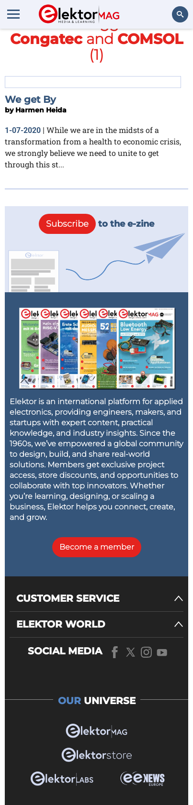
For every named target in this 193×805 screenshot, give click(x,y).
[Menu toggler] (13, 14)
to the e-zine (96, 224)
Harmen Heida (41, 110)
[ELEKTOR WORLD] (99, 624)
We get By (30, 99)
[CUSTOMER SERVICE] (99, 598)
